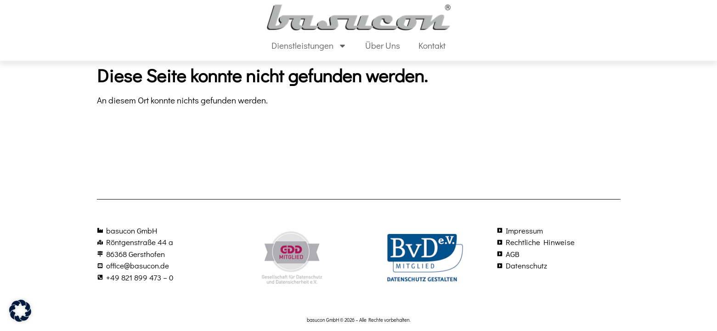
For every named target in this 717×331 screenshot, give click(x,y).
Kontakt (432, 45)
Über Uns (382, 45)
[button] (20, 311)
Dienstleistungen (309, 46)
